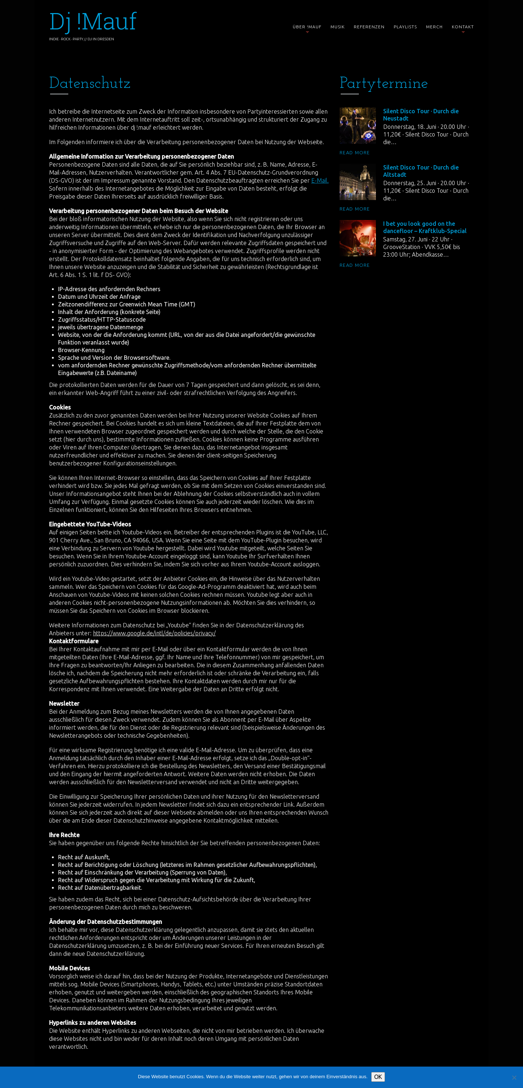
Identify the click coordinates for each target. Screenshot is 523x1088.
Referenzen (369, 26)
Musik (338, 26)
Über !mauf (307, 27)
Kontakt (463, 27)
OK (378, 1076)
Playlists (405, 26)
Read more (355, 152)
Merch (434, 26)
